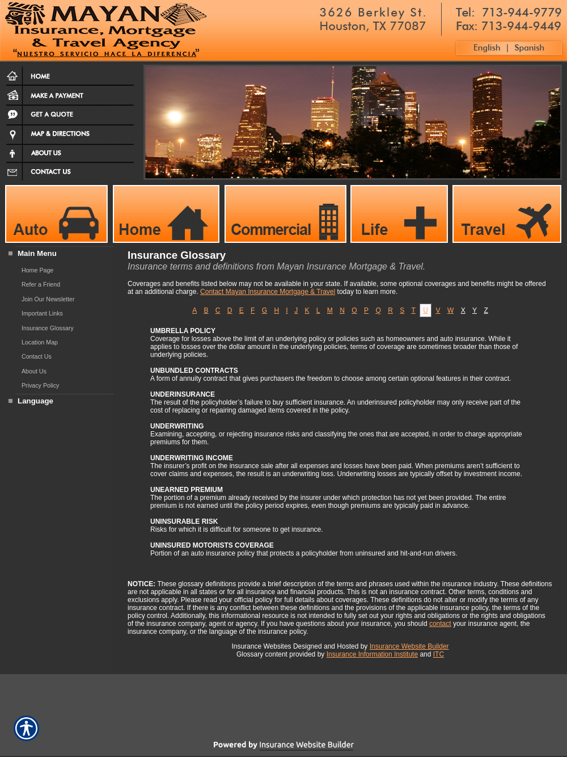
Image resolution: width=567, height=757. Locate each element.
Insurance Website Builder (409, 646)
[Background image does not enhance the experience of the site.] (56, 254)
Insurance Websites (261, 646)
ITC (438, 654)
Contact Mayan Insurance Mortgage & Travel (267, 292)
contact (440, 624)
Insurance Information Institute (372, 654)
